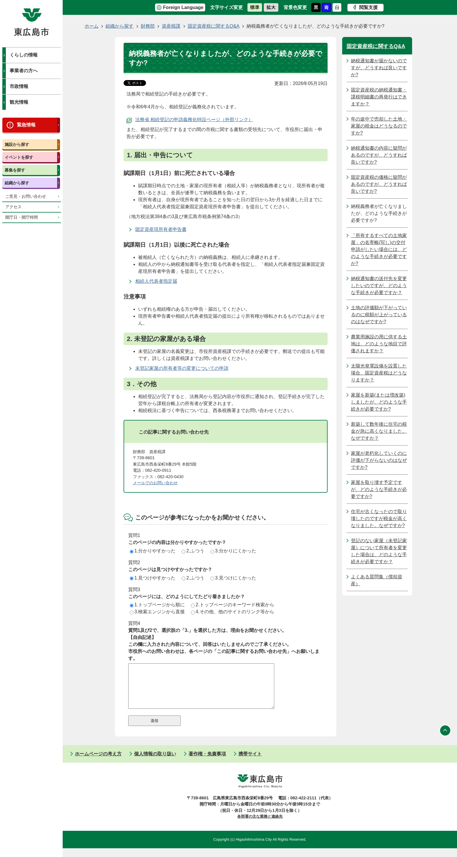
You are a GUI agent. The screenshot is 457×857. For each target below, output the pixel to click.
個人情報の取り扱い (155, 762)
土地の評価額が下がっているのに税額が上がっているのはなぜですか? (379, 314)
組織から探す (17, 183)
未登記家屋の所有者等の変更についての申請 (181, 368)
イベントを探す (19, 157)
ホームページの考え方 (98, 762)
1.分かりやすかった (152, 550)
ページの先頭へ (445, 739)
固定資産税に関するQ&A (214, 26)
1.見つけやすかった (152, 577)
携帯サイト (250, 762)
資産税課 (171, 26)
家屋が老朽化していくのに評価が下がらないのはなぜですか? (379, 460)
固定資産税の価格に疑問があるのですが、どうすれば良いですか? (379, 184)
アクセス (13, 207)
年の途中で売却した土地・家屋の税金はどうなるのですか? (379, 125)
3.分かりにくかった (233, 550)
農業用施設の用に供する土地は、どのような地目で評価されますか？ (379, 343)
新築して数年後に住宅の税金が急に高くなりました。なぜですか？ (379, 431)
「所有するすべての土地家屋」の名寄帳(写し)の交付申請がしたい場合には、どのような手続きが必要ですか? (379, 249)
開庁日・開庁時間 (21, 217)
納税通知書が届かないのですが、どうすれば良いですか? (379, 67)
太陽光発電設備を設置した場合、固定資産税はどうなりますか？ (379, 372)
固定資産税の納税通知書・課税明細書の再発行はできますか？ (379, 96)
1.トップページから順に (157, 604)
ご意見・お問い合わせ (25, 196)
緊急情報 (26, 124)
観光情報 (19, 102)
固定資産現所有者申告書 (161, 229)
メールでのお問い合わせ (155, 482)
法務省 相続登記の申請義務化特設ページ (177, 119)
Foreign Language (183, 7)
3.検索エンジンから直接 (157, 611)
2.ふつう (193, 550)
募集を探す (15, 170)
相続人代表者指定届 (156, 281)
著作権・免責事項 (207, 762)
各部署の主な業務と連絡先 (260, 825)
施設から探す (17, 144)
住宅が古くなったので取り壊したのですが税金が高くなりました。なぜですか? (379, 518)
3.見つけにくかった (233, 577)
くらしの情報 (24, 54)
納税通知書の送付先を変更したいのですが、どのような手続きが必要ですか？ (379, 285)
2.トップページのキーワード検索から (232, 604)
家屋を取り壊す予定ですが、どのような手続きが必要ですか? (379, 489)
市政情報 (19, 86)
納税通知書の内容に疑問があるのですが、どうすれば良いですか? (379, 155)
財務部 (148, 26)
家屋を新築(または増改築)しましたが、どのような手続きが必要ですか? (379, 402)
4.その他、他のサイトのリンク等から (232, 611)
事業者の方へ (24, 70)
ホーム (92, 26)
